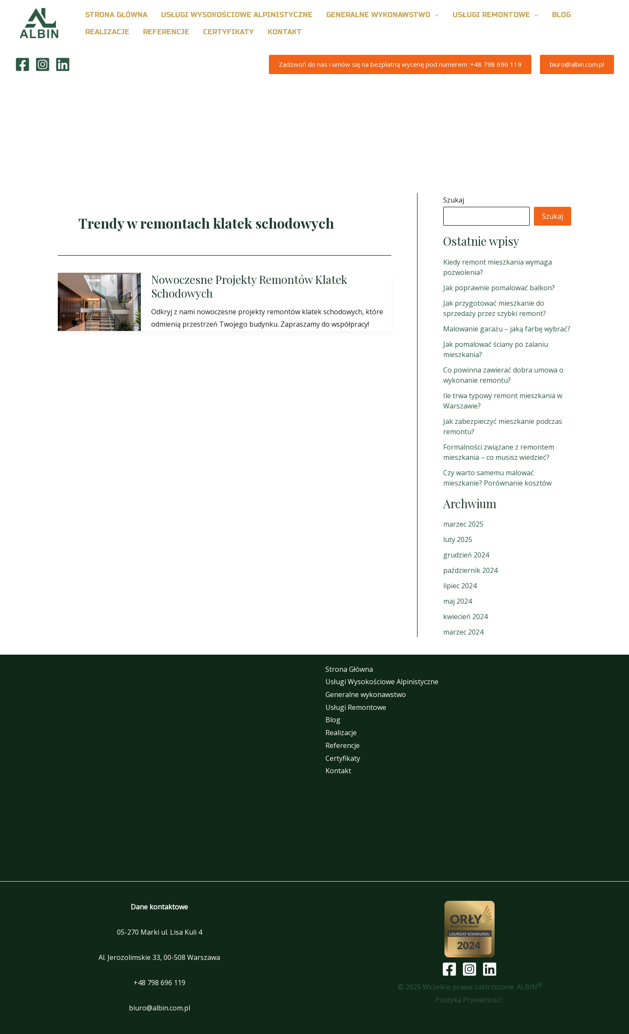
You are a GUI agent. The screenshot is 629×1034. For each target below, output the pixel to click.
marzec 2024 (463, 632)
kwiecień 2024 (465, 616)
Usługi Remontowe (355, 707)
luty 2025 (457, 539)
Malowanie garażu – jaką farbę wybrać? (506, 329)
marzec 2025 (463, 524)
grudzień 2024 (466, 555)
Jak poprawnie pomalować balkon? (499, 287)
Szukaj (453, 200)
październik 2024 (470, 570)
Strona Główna (349, 669)
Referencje (342, 745)
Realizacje (341, 732)
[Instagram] (42, 64)
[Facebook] (22, 64)
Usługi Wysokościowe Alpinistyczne (381, 681)
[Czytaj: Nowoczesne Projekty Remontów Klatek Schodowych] (99, 301)
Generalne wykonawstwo (365, 694)
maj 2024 (457, 601)
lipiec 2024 (460, 585)
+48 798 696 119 (159, 982)
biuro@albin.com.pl (159, 1008)
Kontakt (338, 770)
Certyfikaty (342, 758)
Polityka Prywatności (469, 999)
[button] (434, 15)
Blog (332, 719)
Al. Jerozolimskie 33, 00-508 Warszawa (159, 957)
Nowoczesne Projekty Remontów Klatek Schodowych (249, 286)
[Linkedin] (62, 64)
